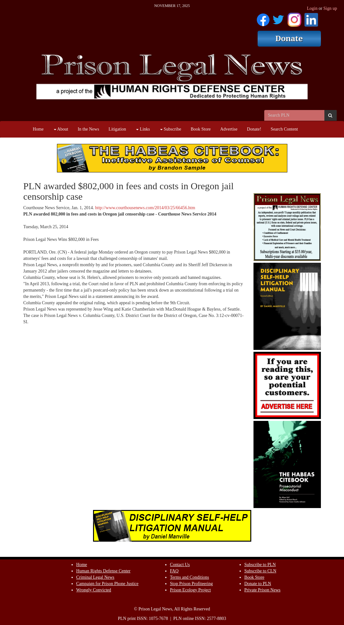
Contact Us (180, 564)
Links (143, 129)
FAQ (174, 571)
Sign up (330, 8)
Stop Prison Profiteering (191, 583)
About (61, 129)
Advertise (228, 129)
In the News (88, 129)
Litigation (117, 129)
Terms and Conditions (189, 577)
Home (38, 129)
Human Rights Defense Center (103, 571)
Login (312, 8)
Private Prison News (262, 590)
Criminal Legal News (95, 577)
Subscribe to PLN (260, 564)
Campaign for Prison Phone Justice (107, 583)
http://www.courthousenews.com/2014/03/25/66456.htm (145, 207)
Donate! (254, 129)
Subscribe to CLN (260, 571)
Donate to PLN (257, 583)
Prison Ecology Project (190, 590)
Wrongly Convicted (93, 590)
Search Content (284, 129)
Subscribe (170, 129)
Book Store (200, 129)
